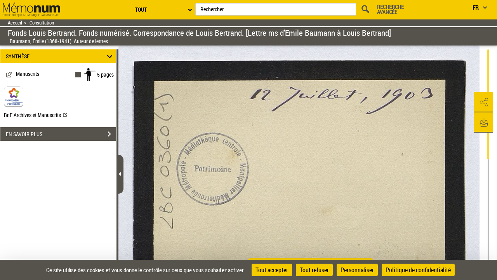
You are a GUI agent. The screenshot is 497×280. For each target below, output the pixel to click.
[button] (483, 102)
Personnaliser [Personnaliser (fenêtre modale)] (357, 270)
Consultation (42, 22)
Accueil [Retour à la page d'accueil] (15, 22)
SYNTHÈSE (60, 56)
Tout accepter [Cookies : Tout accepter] (271, 270)
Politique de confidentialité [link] (418, 270)
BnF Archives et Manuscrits (35, 115)
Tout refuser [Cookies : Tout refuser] (314, 270)
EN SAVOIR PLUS (61, 134)
